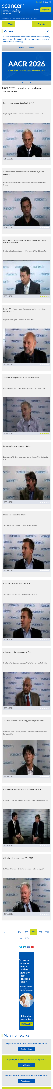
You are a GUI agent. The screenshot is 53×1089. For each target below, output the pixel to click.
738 (47, 932)
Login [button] (36, 9)
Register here (26, 1049)
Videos (8, 31)
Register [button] (46, 9)
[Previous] (23, 82)
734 (19, 932)
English (39, 2)
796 (27, 938)
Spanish (48, 2)
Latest (21, 47)
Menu (8, 24)
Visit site (26, 1065)
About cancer (26, 1081)
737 (40, 932)
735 (26, 932)
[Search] (48, 31)
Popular (31, 48)
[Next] (30, 82)
